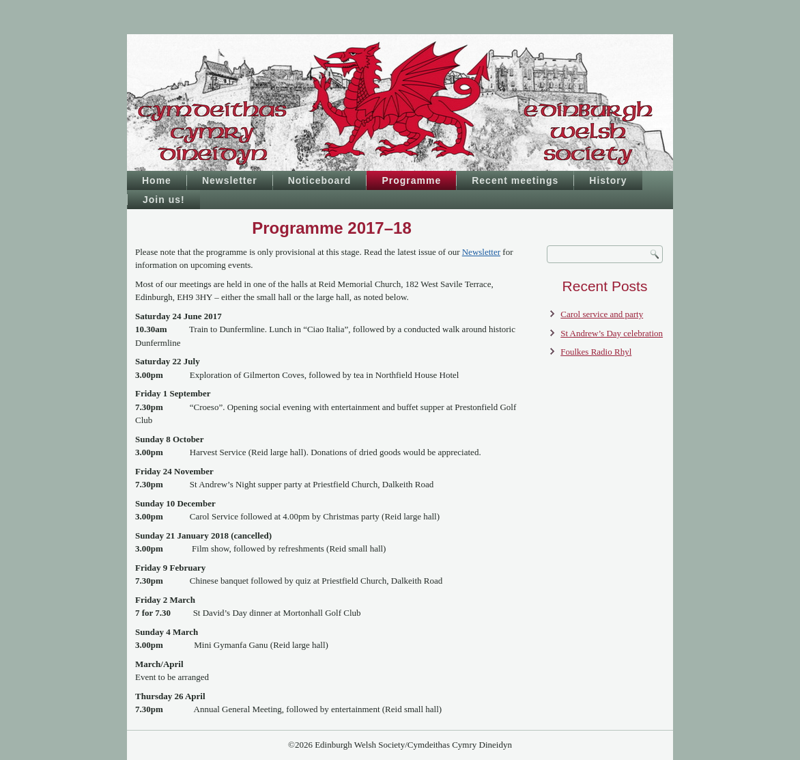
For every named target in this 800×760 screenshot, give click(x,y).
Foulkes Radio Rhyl (595, 352)
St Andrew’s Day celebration (611, 333)
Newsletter (229, 180)
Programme (411, 180)
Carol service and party (601, 314)
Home (156, 180)
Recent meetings (515, 180)
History (608, 180)
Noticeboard (320, 180)
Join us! (164, 199)
